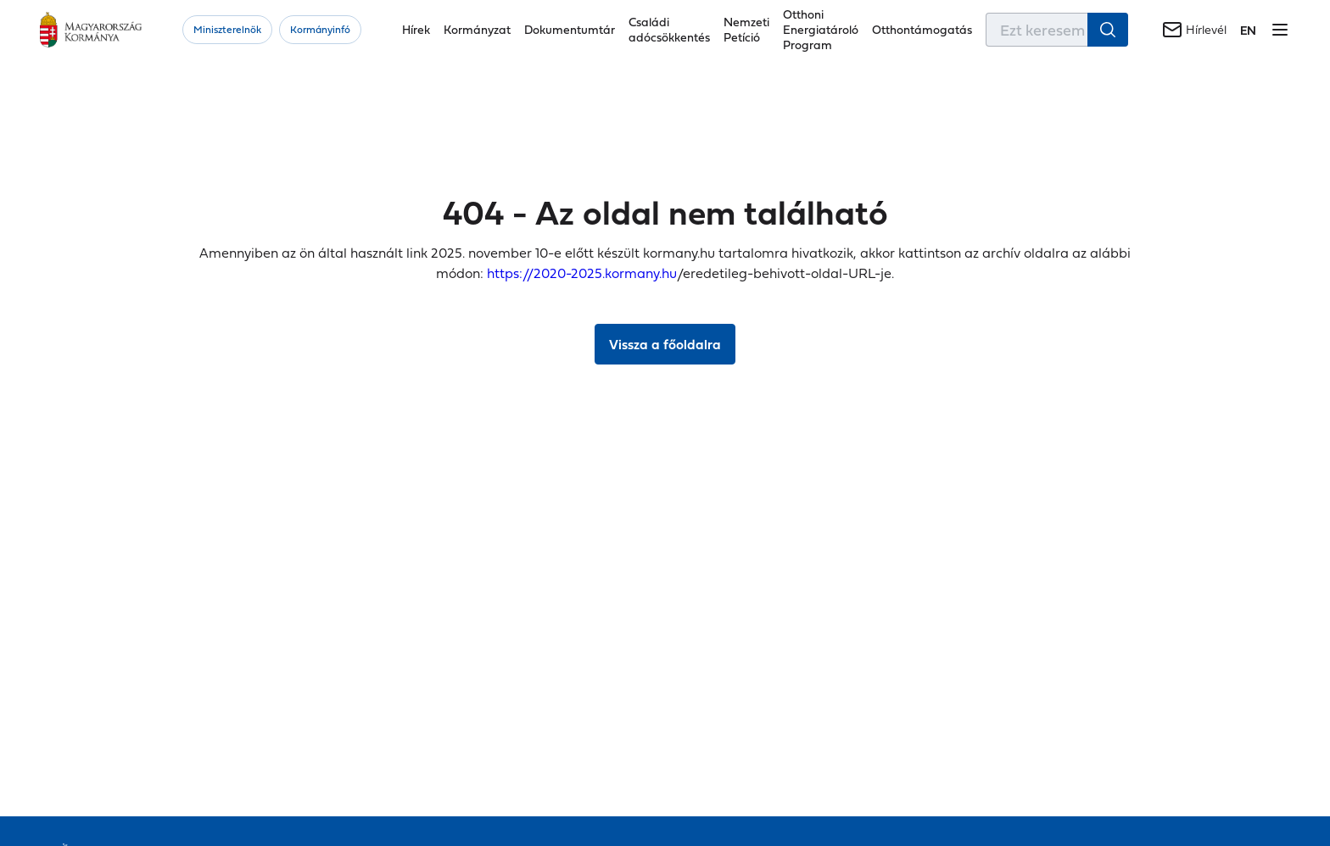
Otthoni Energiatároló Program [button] (820, 30)
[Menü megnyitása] (1280, 29)
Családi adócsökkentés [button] (669, 29)
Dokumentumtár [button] (569, 29)
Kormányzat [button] (477, 29)
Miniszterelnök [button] (227, 29)
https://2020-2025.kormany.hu (582, 273)
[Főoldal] (91, 29)
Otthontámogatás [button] (922, 29)
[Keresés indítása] (1107, 30)
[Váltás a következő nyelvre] (1248, 30)
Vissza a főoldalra (665, 344)
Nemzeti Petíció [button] (746, 29)
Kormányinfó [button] (320, 29)
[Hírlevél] (1194, 29)
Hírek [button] (416, 29)
